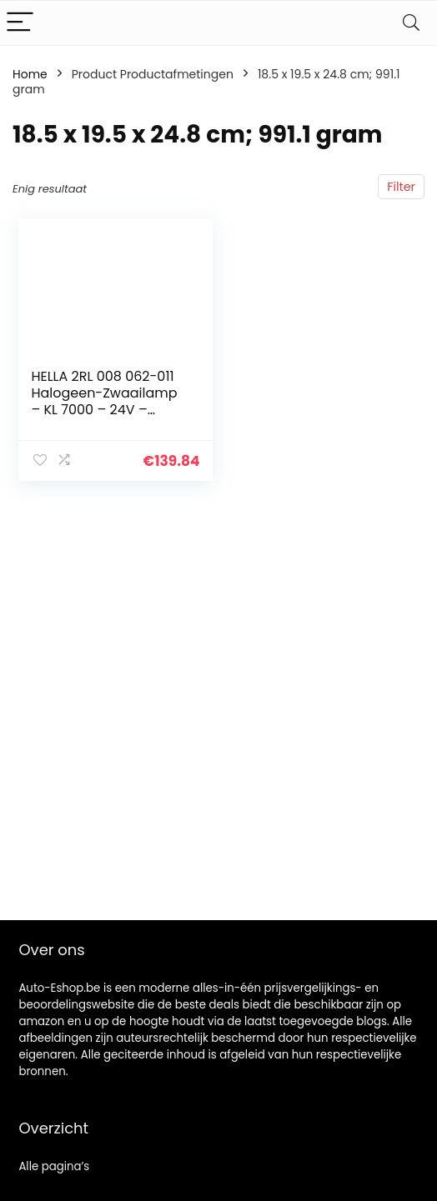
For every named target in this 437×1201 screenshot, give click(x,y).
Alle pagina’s (53, 1166)
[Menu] (20, 23)
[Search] (411, 23)
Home (30, 74)
